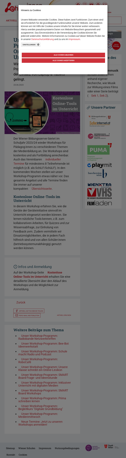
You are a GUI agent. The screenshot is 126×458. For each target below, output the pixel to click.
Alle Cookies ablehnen (63, 55)
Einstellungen (29, 45)
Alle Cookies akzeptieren (63, 60)
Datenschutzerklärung (42, 39)
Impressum (74, 39)
